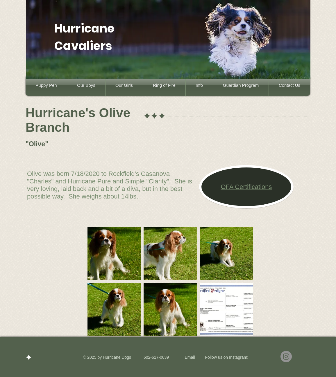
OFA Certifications (246, 186)
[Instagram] (286, 356)
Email (191, 357)
